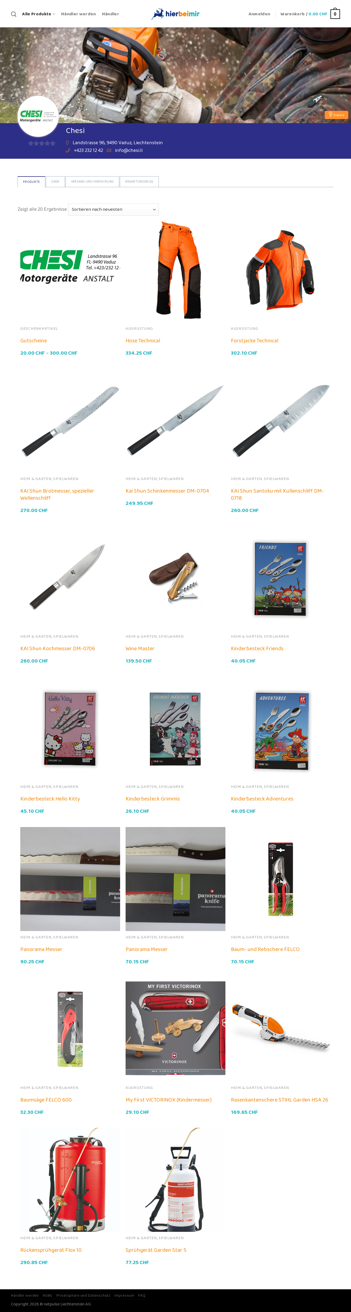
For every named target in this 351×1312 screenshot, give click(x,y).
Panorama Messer (41, 949)
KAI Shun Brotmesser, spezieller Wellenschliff (57, 494)
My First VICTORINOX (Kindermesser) (169, 1099)
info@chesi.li (129, 150)
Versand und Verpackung (92, 181)
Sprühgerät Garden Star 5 (156, 1250)
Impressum (124, 1296)
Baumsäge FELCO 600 (46, 1099)
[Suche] (13, 14)
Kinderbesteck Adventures (262, 798)
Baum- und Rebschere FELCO (265, 949)
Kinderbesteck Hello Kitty (50, 798)
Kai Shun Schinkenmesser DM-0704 (167, 491)
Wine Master (140, 648)
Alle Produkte (38, 14)
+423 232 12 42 (88, 150)
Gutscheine (33, 340)
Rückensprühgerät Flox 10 (51, 1250)
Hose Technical (143, 340)
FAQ (141, 1296)
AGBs (47, 1296)
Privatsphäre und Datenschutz (83, 1296)
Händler (110, 14)
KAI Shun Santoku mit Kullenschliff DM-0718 (277, 494)
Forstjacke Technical (254, 340)
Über (55, 181)
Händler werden (78, 14)
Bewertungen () (139, 181)
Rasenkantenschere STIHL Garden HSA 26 (279, 1099)
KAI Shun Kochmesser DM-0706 (57, 648)
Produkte (31, 181)
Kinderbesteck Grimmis (153, 798)
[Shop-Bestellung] (113, 210)
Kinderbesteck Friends (257, 648)
